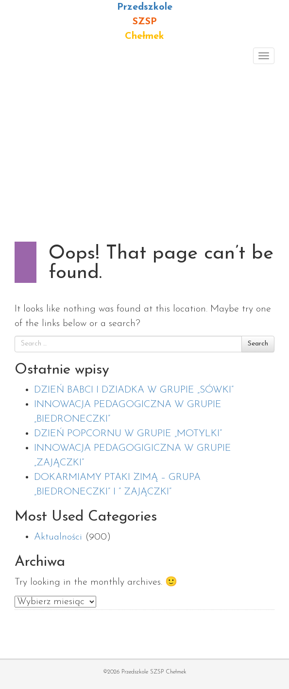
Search (258, 343)
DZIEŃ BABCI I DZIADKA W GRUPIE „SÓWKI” (134, 390)
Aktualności (58, 537)
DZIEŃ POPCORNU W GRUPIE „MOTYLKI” (128, 434)
